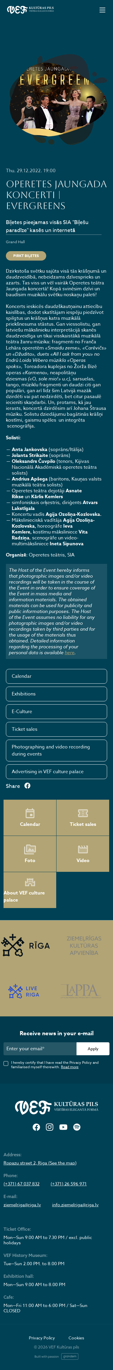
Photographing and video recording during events (51, 750)
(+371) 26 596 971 (69, 1184)
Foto (30, 854)
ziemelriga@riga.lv (22, 1204)
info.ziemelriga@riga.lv (75, 1204)
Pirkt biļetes (26, 255)
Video (83, 854)
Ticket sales (24, 729)
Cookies (76, 1338)
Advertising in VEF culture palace (48, 771)
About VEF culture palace (24, 890)
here (69, 652)
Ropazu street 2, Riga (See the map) (40, 1163)
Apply (93, 1048)
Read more (70, 1066)
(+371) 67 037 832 (21, 1184)
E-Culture (22, 711)
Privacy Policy (42, 1338)
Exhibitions (24, 694)
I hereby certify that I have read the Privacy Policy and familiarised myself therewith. (55, 1064)
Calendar (21, 676)
